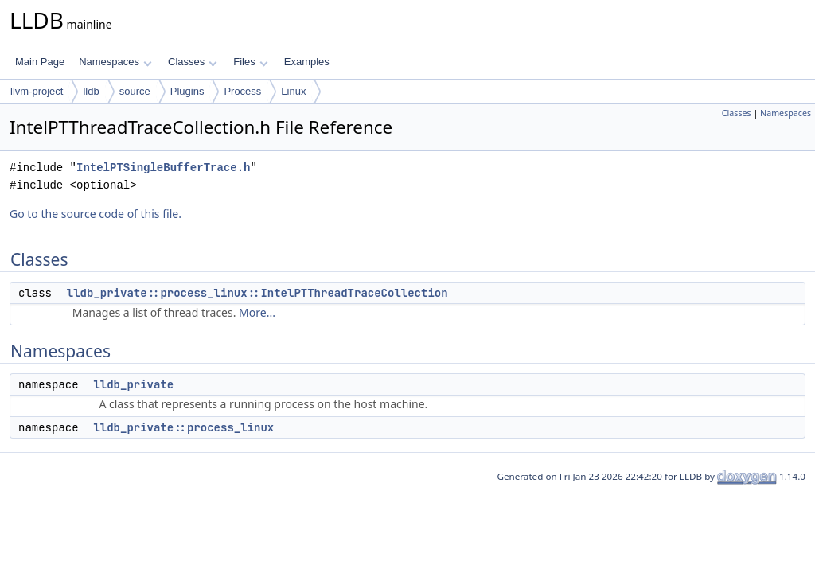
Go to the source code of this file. (95, 213)
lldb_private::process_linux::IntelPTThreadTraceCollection (257, 293)
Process (242, 91)
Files (250, 62)
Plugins (187, 91)
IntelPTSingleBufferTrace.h (163, 167)
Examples (307, 62)
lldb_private (133, 384)
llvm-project (36, 91)
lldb (91, 91)
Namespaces (115, 62)
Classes (192, 62)
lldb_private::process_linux (183, 427)
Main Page (39, 62)
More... (257, 312)
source (134, 91)
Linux (293, 91)
